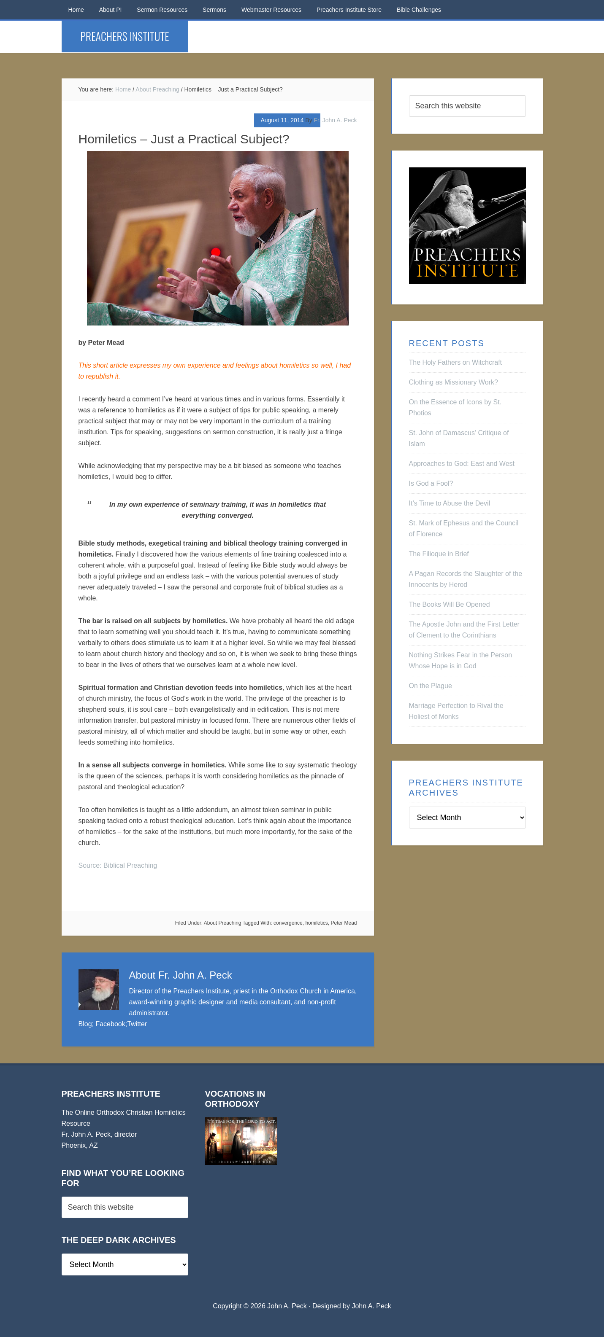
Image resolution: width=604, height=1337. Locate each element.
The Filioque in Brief (439, 553)
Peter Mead (343, 923)
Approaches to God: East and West (462, 463)
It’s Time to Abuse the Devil (449, 503)
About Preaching (222, 923)
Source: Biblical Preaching (118, 865)
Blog (85, 1024)
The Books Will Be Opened (449, 604)
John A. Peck (371, 1306)
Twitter (137, 1024)
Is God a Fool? (431, 483)
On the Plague (430, 685)
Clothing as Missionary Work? (453, 382)
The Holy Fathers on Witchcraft (455, 362)
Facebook (110, 1024)
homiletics (316, 923)
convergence (288, 923)
